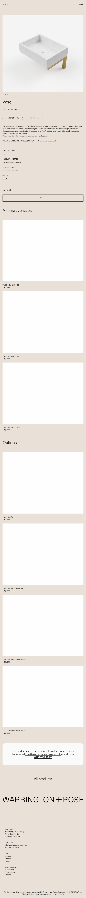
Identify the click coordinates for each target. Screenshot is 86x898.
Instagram (8, 856)
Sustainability (9, 870)
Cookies (8, 875)
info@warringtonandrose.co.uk (45, 141)
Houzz (7, 861)
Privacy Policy (10, 872)
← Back (6, 4)
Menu (81, 4)
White (43, 198)
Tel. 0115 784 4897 (12, 848)
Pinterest (8, 859)
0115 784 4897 (43, 757)
